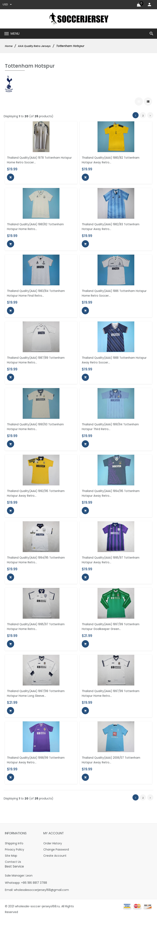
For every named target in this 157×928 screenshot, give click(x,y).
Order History (52, 852)
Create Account (54, 865)
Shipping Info (14, 852)
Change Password (56, 858)
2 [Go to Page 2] (143, 115)
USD (7, 5)
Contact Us (13, 871)
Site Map (11, 865)
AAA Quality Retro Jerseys (38, 46)
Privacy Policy (14, 858)
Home (9, 46)
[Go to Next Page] (150, 114)
